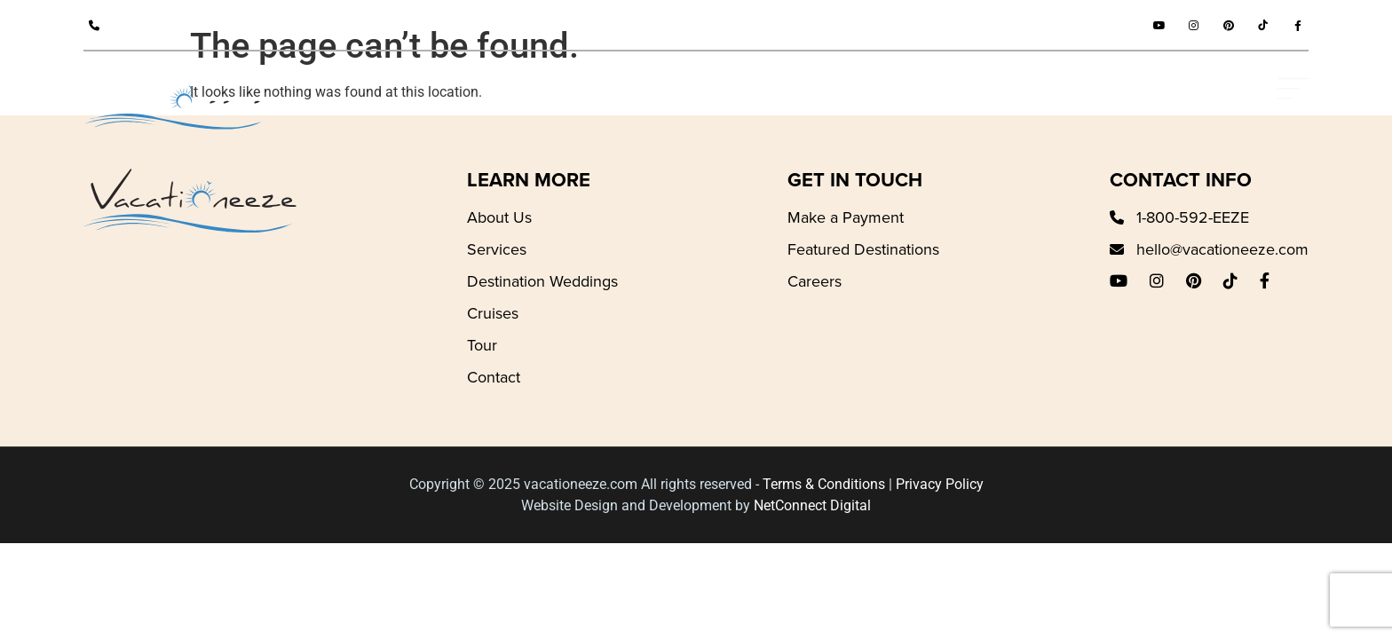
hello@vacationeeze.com (1222, 249)
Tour (482, 345)
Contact (493, 377)
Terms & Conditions (824, 484)
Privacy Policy (940, 484)
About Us (499, 217)
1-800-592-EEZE (168, 25)
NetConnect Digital (812, 505)
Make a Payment (845, 217)
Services (496, 249)
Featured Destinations (863, 249)
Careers (814, 281)
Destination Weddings (542, 281)
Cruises (492, 313)
